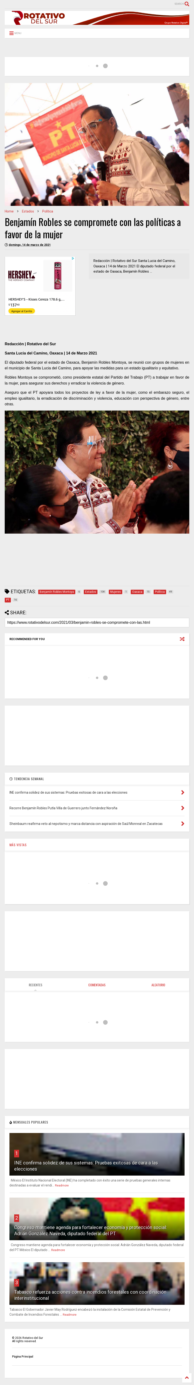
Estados (28, 211)
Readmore (62, 1185)
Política (47, 211)
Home (9, 211)
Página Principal (22, 1356)
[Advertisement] (91, 571)
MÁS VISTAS (18, 844)
